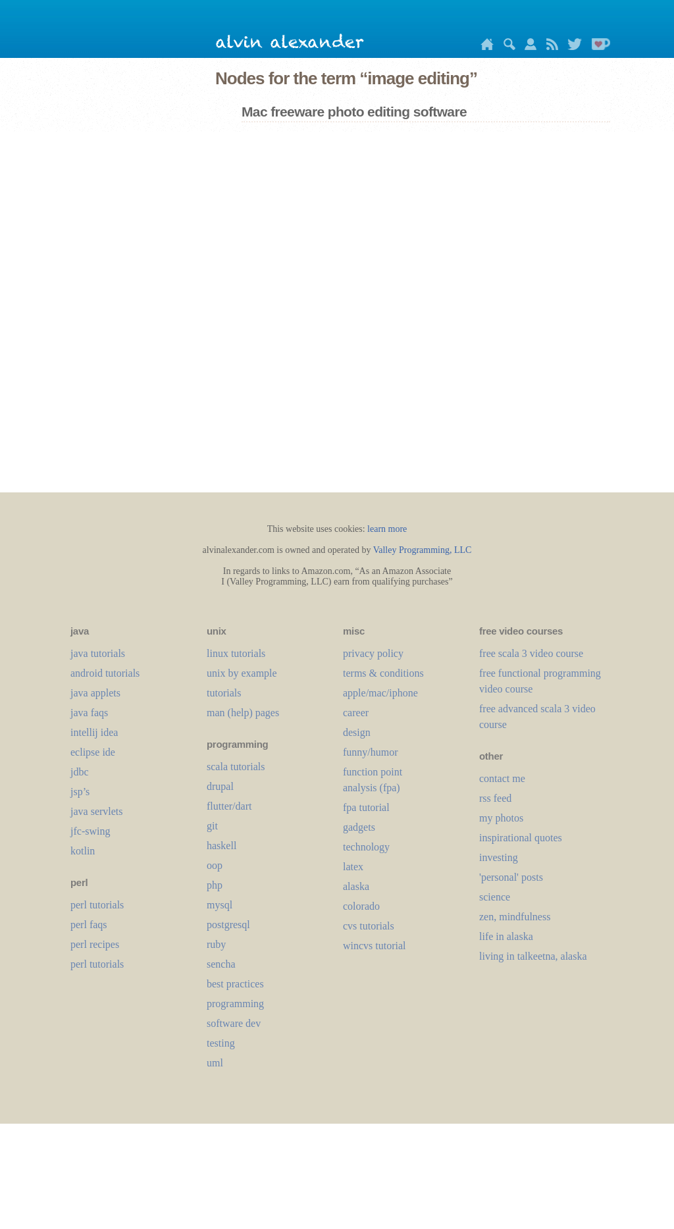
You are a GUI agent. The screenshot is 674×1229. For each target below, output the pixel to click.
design (357, 732)
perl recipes (94, 944)
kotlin (82, 850)
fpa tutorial (366, 807)
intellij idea (94, 732)
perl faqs (88, 924)
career (356, 712)
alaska (356, 886)
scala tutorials (236, 766)
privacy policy (373, 653)
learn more (387, 529)
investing (498, 857)
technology (366, 846)
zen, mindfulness (514, 916)
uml (215, 1062)
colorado (361, 906)
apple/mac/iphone (380, 692)
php (214, 885)
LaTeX (353, 866)
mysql (219, 904)
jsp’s (80, 791)
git (212, 825)
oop (214, 865)
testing (221, 1043)
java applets (95, 692)
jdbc (79, 771)
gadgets (359, 827)
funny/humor (370, 752)
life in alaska (506, 936)
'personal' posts (511, 877)
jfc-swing (90, 831)
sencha (221, 964)
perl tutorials (97, 904)
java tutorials (97, 653)
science (494, 896)
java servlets (96, 811)
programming (235, 1003)
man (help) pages (243, 712)
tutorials (224, 692)
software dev (234, 1023)
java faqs (89, 712)
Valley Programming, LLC (422, 550)
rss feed (495, 798)
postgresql (228, 924)
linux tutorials (236, 653)
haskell (221, 845)
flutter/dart (229, 806)
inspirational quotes (520, 837)
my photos (501, 818)
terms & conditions (383, 673)
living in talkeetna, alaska (533, 956)
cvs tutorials (368, 925)
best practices (235, 983)
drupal (220, 786)
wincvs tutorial (374, 945)
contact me (502, 778)
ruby (216, 944)
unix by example (242, 673)
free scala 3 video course (531, 653)
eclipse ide (92, 752)
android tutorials (105, 673)
